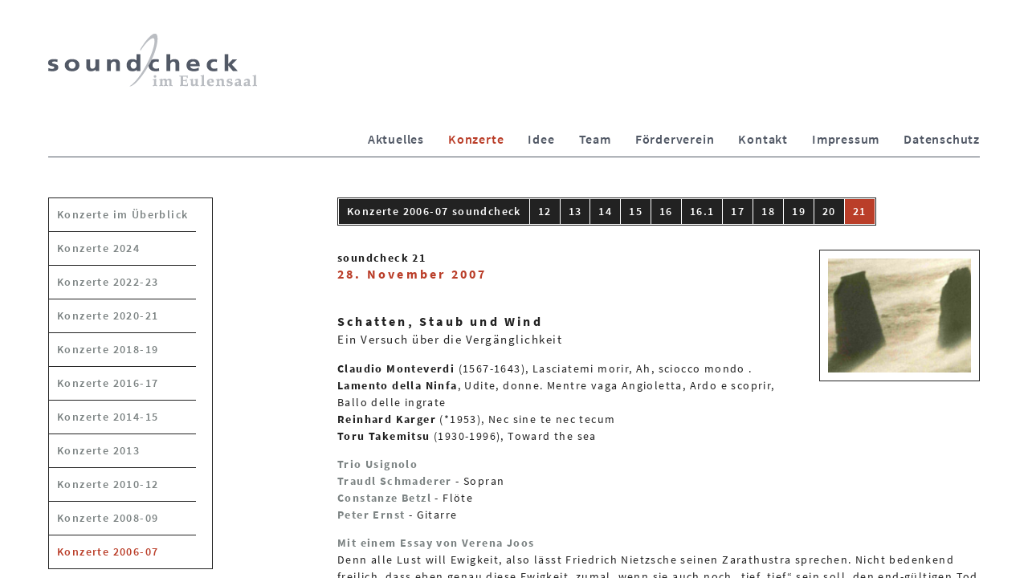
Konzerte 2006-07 (107, 551)
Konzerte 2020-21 (107, 315)
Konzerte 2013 (98, 450)
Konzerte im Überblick (122, 214)
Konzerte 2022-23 (107, 282)
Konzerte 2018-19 (107, 349)
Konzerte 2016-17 (107, 383)
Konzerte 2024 (98, 248)
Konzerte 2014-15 (107, 416)
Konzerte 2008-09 (107, 518)
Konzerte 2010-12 (107, 484)
